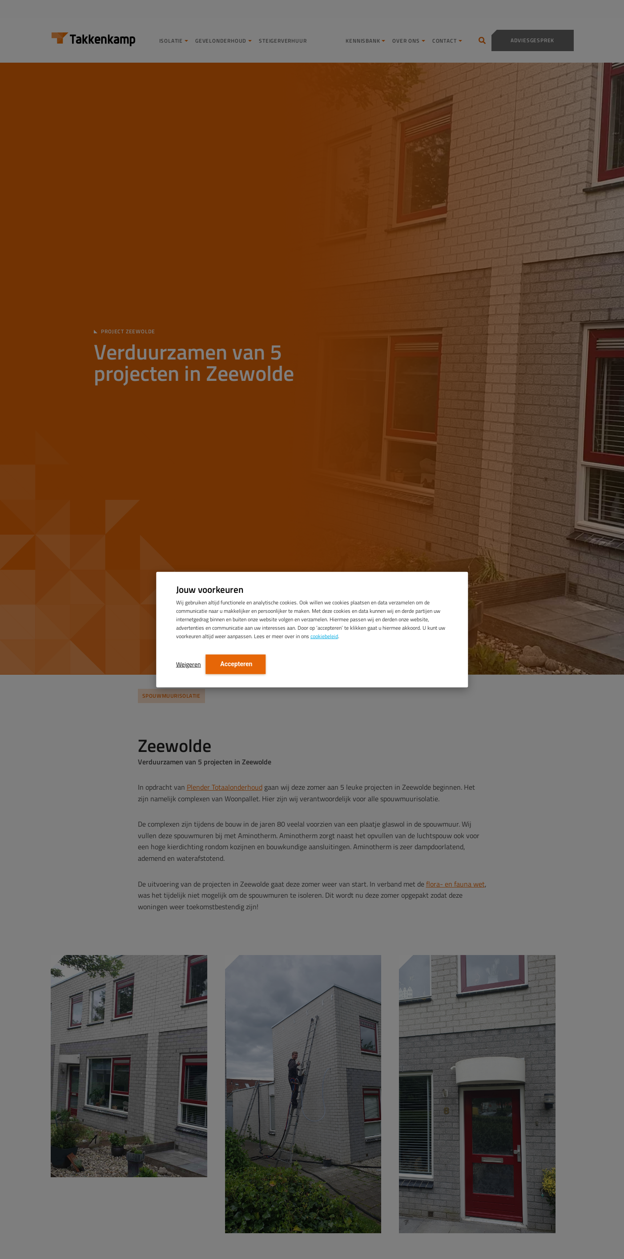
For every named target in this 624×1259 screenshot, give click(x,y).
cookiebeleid (324, 636)
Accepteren (236, 663)
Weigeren (188, 664)
